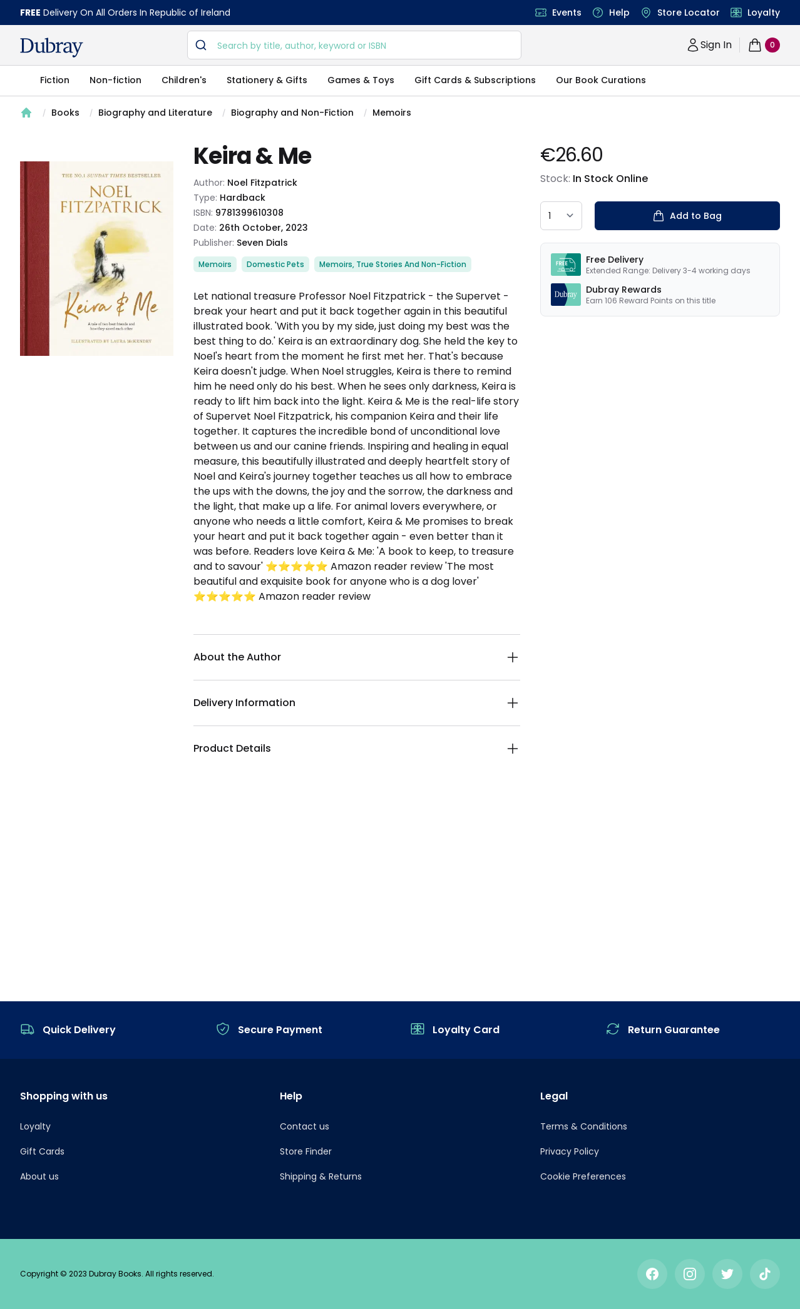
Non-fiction (115, 80)
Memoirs (391, 112)
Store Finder (306, 1151)
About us (39, 1176)
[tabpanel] (96, 258)
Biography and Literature (155, 112)
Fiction (54, 80)
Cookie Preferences (583, 1176)
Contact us (304, 1126)
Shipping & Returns (321, 1176)
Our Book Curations (601, 80)
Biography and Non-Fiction (292, 112)
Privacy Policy (569, 1151)
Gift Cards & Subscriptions (475, 80)
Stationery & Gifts (267, 80)
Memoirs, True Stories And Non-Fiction (392, 264)
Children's (184, 80)
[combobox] (354, 45)
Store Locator (688, 12)
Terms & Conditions (583, 1126)
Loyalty (763, 12)
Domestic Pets (275, 264)
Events (567, 12)
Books (65, 112)
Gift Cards (42, 1151)
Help (619, 12)
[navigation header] (51, 48)
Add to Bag (687, 216)
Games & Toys (360, 80)
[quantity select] (561, 215)
